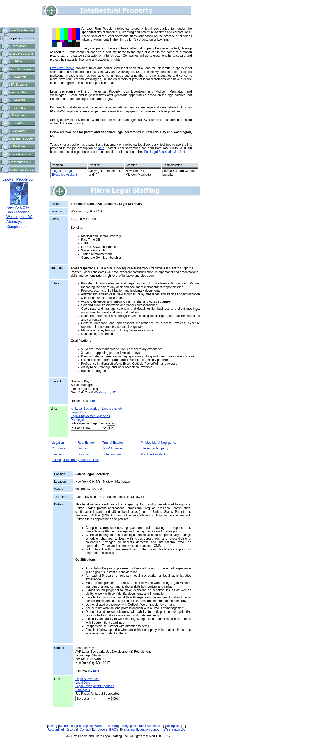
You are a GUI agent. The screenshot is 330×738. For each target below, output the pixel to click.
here (101, 148)
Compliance (16, 226)
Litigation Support (149, 729)
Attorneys (14, 222)
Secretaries (67, 726)
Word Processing (106, 726)
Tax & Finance (112, 448)
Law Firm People (62, 68)
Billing (124, 726)
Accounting (55, 729)
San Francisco (17, 212)
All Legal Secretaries (85, 408)
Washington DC (175, 729)
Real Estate (86, 443)
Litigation (58, 443)
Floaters (57, 454)
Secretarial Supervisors (147, 726)
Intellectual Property (154, 448)
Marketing (128, 729)
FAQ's (114, 729)
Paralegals (78, 420)
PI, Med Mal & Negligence (159, 443)
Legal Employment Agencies (90, 416)
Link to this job (112, 408)
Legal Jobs (78, 412)
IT (183, 726)
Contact (85, 729)
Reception (173, 726)
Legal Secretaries (87, 679)
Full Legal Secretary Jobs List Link (75, 460)
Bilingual (83, 454)
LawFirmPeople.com (19, 179)
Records (71, 729)
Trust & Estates (112, 443)
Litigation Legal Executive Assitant (64, 172)
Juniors (83, 448)
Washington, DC (105, 392)
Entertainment (112, 454)
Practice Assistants (154, 454)
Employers (100, 729)
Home (52, 726)
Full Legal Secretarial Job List (164, 152)
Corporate (58, 448)
